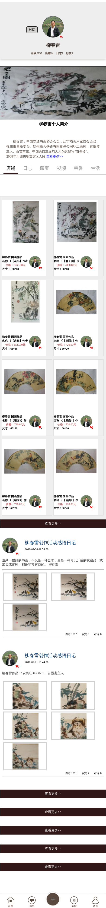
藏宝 (44, 168)
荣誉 (78, 168)
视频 (61, 168)
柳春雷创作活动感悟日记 (50, 542)
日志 (27, 168)
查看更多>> (54, 156)
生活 (95, 168)
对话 (32, 30)
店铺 (10, 168)
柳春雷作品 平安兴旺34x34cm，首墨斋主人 (33, 673)
